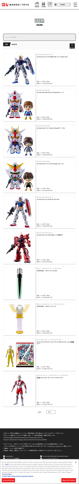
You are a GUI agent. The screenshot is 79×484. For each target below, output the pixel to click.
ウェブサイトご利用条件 (12, 458)
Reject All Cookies (68, 480)
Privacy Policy (7, 474)
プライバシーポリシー (55, 446)
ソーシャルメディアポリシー (51, 458)
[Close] (75, 462)
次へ (49, 412)
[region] (39, 471)
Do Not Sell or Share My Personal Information (55, 456)
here (7, 464)
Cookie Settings (8, 480)
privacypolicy (9, 456)
